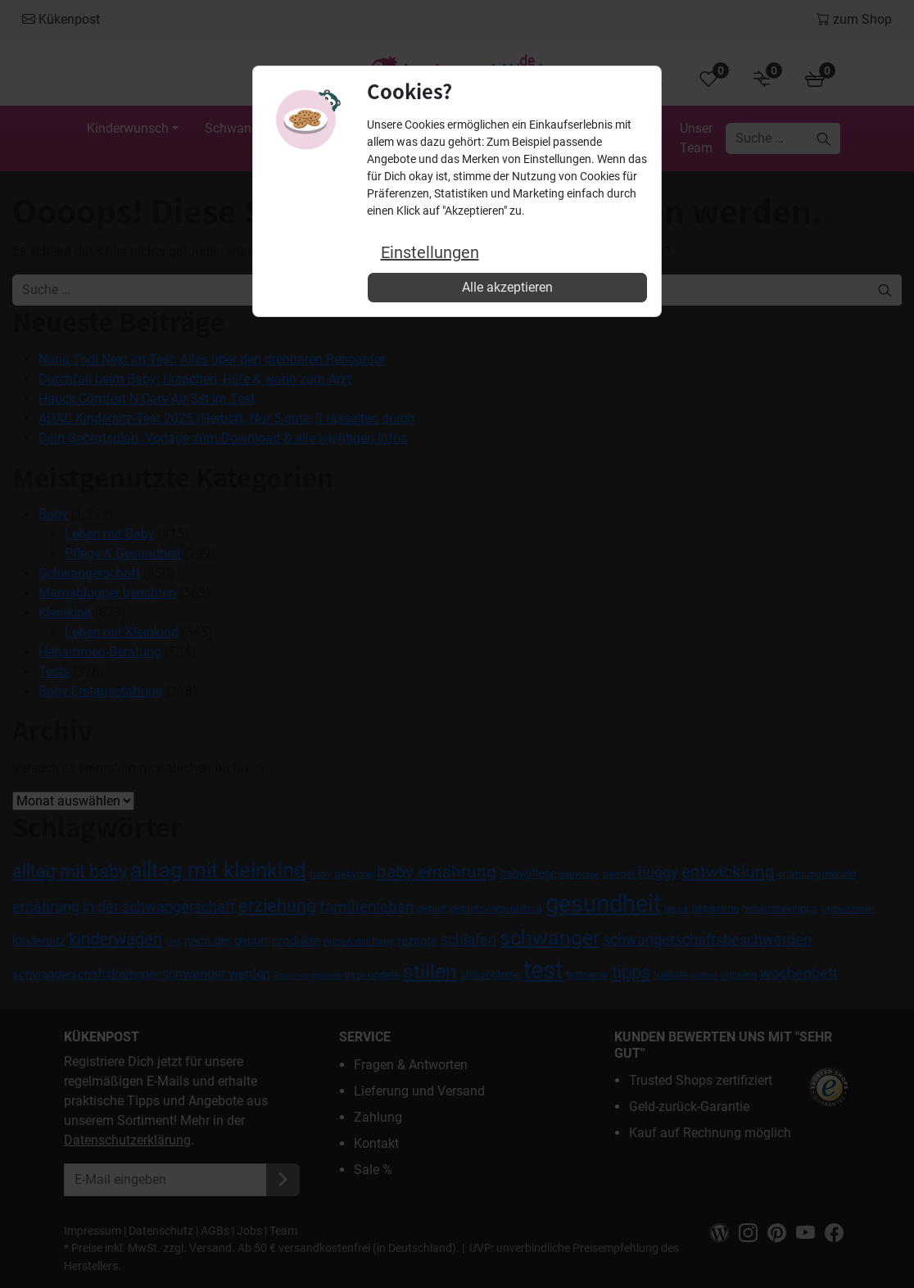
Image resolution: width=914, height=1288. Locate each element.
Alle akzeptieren (507, 287)
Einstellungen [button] (430, 252)
